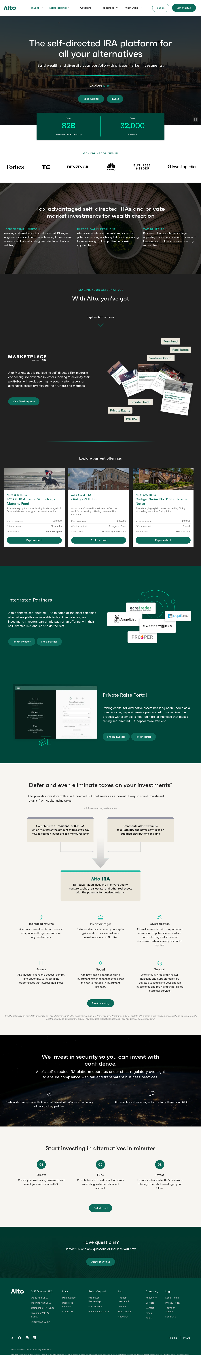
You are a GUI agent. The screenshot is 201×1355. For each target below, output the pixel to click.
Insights (122, 1306)
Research (123, 1316)
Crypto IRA (67, 1311)
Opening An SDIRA (41, 1302)
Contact (150, 1308)
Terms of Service (170, 1310)
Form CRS (170, 1316)
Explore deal (34, 540)
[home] (10, 8)
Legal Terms (172, 1297)
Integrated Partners (67, 1304)
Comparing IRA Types (42, 1308)
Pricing (173, 1337)
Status (149, 1318)
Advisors (85, 7)
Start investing (100, 1003)
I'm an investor (22, 641)
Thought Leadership (124, 1299)
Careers (150, 1302)
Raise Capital (91, 98)
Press (149, 1313)
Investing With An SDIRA (40, 1315)
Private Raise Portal (98, 1311)
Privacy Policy (172, 1302)
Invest (35, 7)
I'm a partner (49, 641)
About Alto (151, 1297)
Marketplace (69, 1297)
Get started (101, 1208)
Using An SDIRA (39, 1297)
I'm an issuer (143, 736)
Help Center (124, 1311)
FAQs (186, 1337)
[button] (37, 8)
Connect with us (100, 1261)
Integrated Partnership (94, 1299)
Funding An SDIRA (40, 1321)
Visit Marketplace (24, 401)
